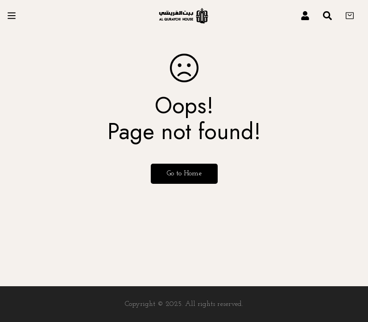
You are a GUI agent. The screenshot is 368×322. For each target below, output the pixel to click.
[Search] (327, 16)
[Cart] (350, 16)
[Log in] (305, 16)
